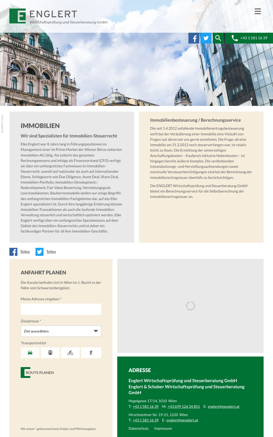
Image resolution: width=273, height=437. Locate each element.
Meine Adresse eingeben (41, 299)
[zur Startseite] (58, 16)
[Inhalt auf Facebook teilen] (21, 251)
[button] (218, 38)
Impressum (163, 428)
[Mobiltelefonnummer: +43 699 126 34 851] (184, 407)
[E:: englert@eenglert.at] (224, 407)
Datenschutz (139, 428)
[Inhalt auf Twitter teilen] (47, 251)
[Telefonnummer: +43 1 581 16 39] (146, 407)
